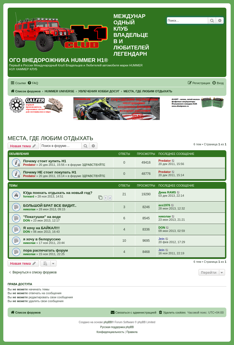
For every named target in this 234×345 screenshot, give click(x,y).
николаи (29, 209)
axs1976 (164, 205)
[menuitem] (32, 83)
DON (26, 220)
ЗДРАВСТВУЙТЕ (93, 164)
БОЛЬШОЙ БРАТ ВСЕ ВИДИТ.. (49, 206)
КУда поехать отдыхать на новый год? (57, 193)
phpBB (108, 322)
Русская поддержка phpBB (117, 327)
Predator (29, 164)
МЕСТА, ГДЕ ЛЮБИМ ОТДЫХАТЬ (50, 138)
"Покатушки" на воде (42, 217)
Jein (161, 238)
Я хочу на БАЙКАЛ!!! (41, 228)
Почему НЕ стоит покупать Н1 (49, 172)
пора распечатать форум (45, 250)
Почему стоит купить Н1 (44, 161)
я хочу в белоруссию (42, 239)
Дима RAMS (167, 192)
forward (28, 196)
